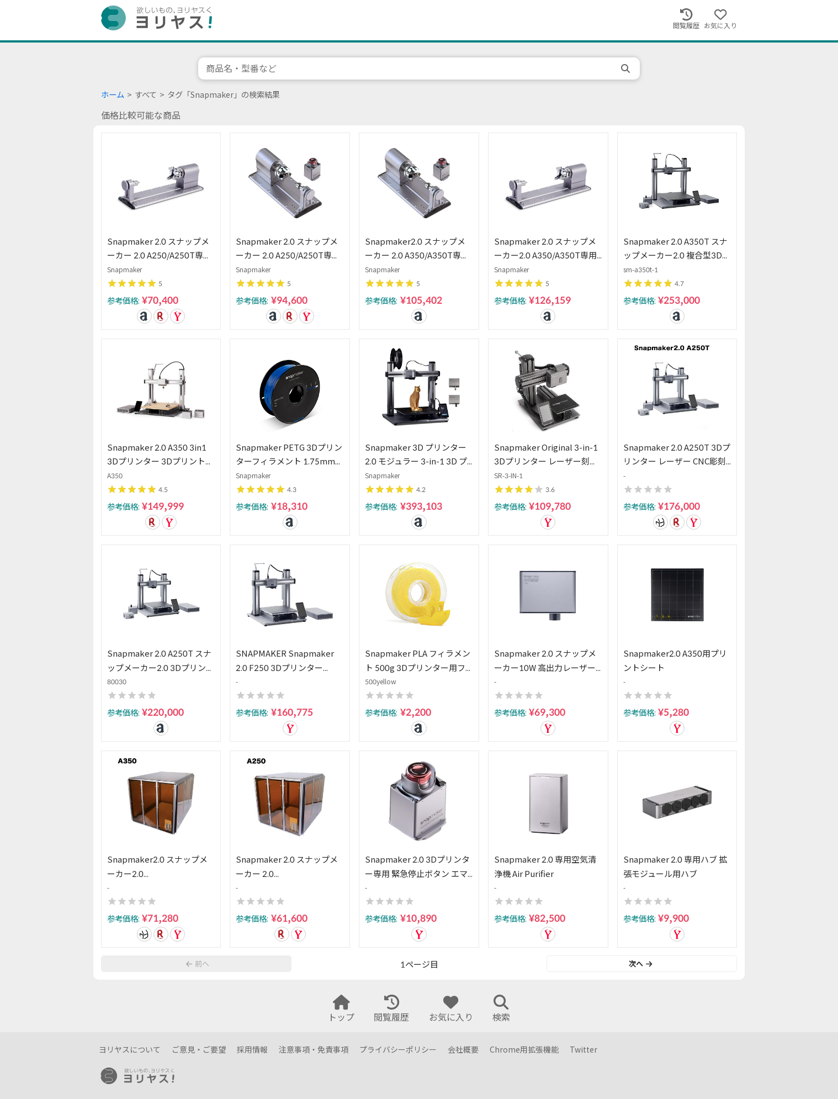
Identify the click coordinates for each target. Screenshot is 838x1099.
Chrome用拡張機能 (524, 1049)
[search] (626, 68)
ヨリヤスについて (130, 1049)
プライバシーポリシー (398, 1049)
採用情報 (252, 1049)
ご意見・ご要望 (199, 1049)
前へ (197, 963)
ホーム (112, 94)
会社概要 (463, 1049)
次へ (640, 963)
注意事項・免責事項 (313, 1049)
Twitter (583, 1049)
